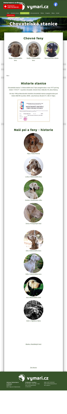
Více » (8, 75)
